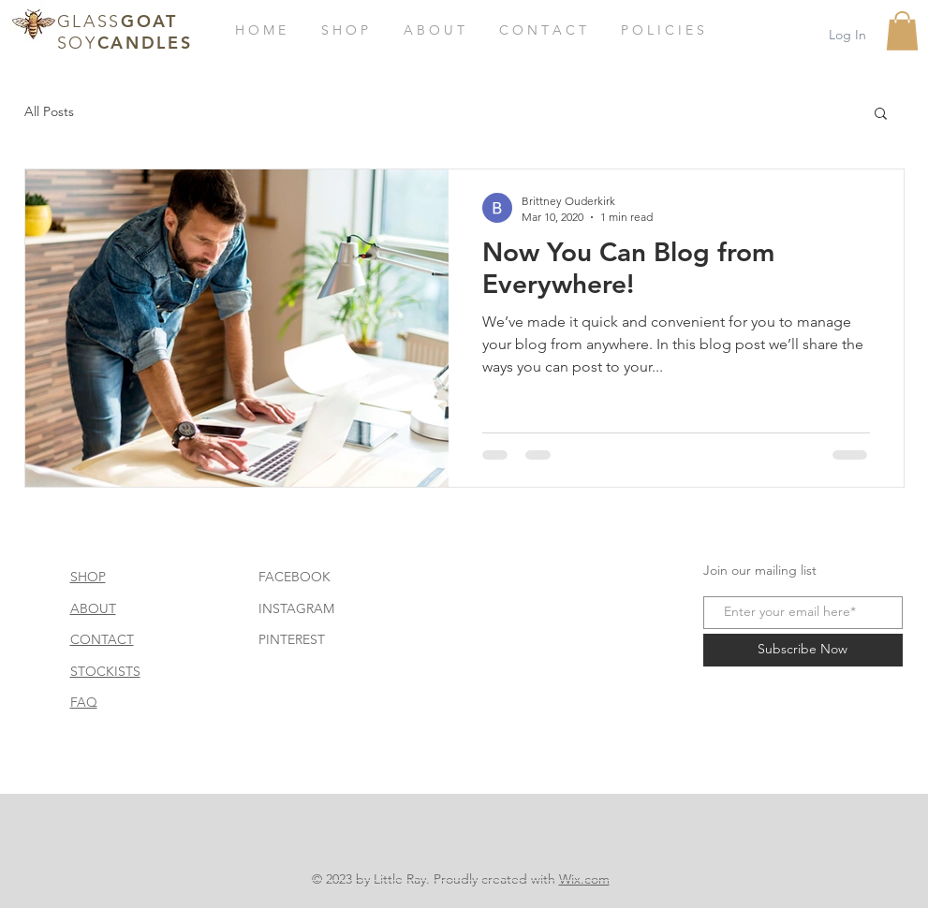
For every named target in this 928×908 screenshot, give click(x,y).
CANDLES (145, 42)
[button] (902, 31)
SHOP (88, 576)
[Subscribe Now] (803, 650)
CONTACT (102, 639)
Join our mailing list (760, 570)
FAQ (83, 702)
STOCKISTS (105, 671)
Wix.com (584, 879)
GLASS (89, 21)
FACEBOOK (294, 576)
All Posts (49, 111)
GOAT (149, 21)
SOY (77, 43)
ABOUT (93, 608)
